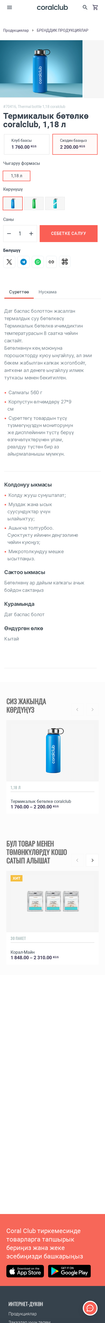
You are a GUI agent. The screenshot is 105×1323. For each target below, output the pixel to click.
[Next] (92, 860)
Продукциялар (22, 1313)
